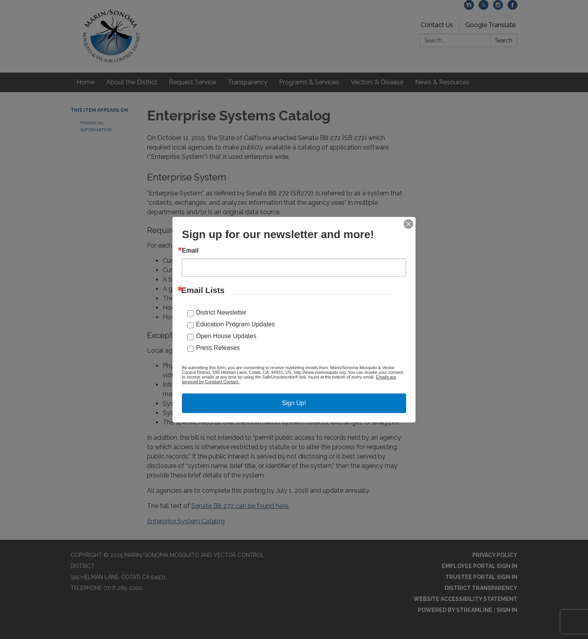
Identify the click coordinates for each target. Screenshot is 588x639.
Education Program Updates (235, 324)
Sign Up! (294, 403)
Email (190, 251)
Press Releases (218, 347)
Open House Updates (226, 336)
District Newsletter (221, 312)
